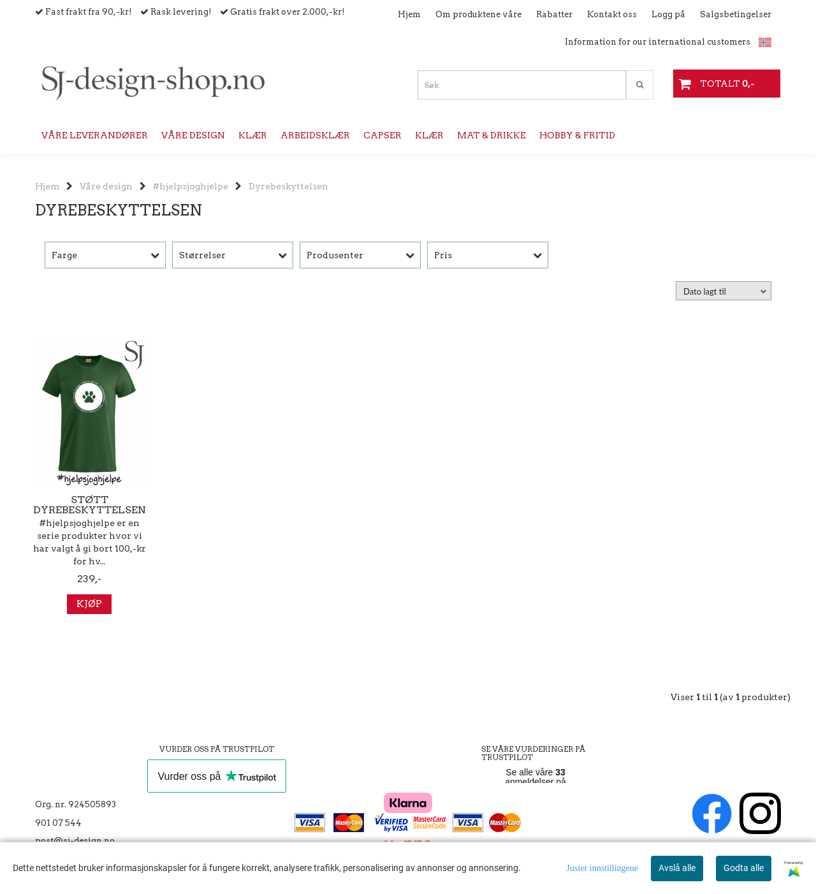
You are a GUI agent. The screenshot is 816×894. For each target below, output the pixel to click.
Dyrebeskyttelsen (288, 186)
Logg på (668, 14)
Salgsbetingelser (735, 14)
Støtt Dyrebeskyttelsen (89, 505)
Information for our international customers (657, 42)
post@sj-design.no (75, 841)
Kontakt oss (612, 14)
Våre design (106, 186)
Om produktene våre (478, 14)
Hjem (409, 14)
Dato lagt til (704, 291)
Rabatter (554, 14)
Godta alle (744, 868)
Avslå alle (677, 868)
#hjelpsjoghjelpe (190, 186)
